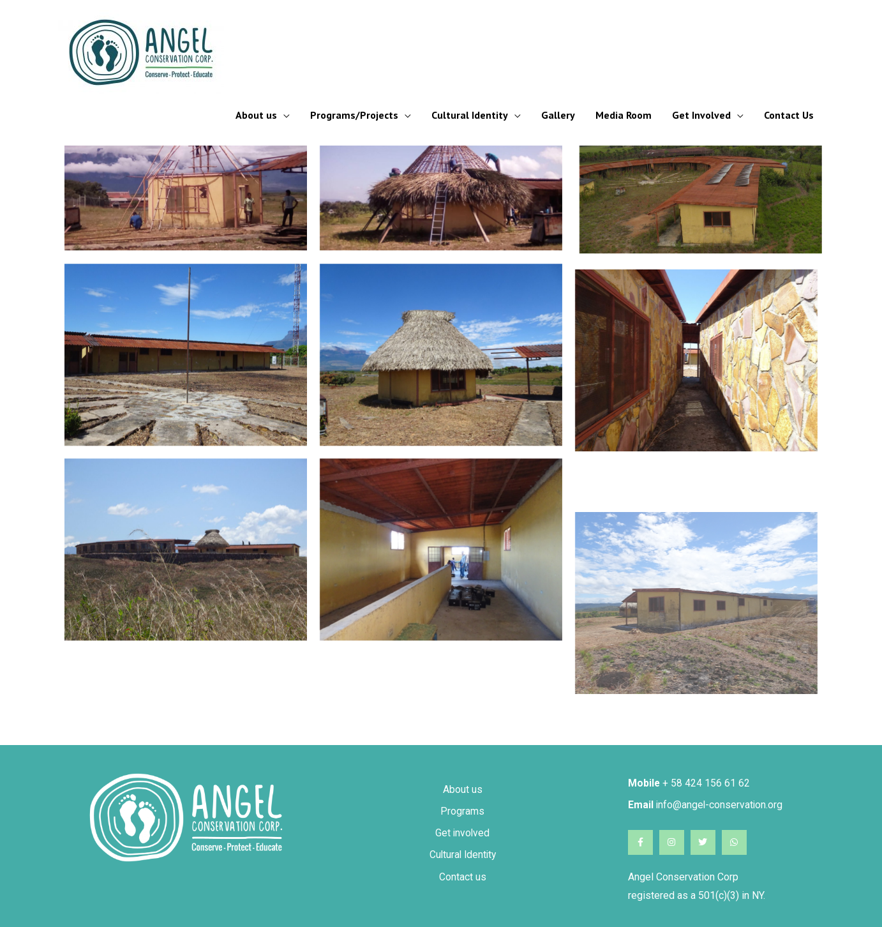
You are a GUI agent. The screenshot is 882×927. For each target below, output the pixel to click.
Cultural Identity (469, 115)
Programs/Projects (354, 115)
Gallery (558, 115)
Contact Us (789, 115)
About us (256, 115)
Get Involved (701, 115)
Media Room (623, 115)
